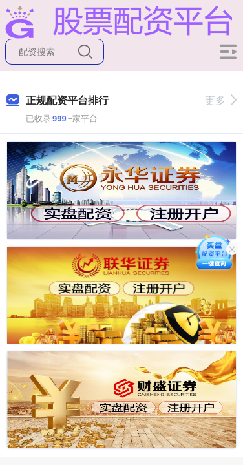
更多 (221, 100)
